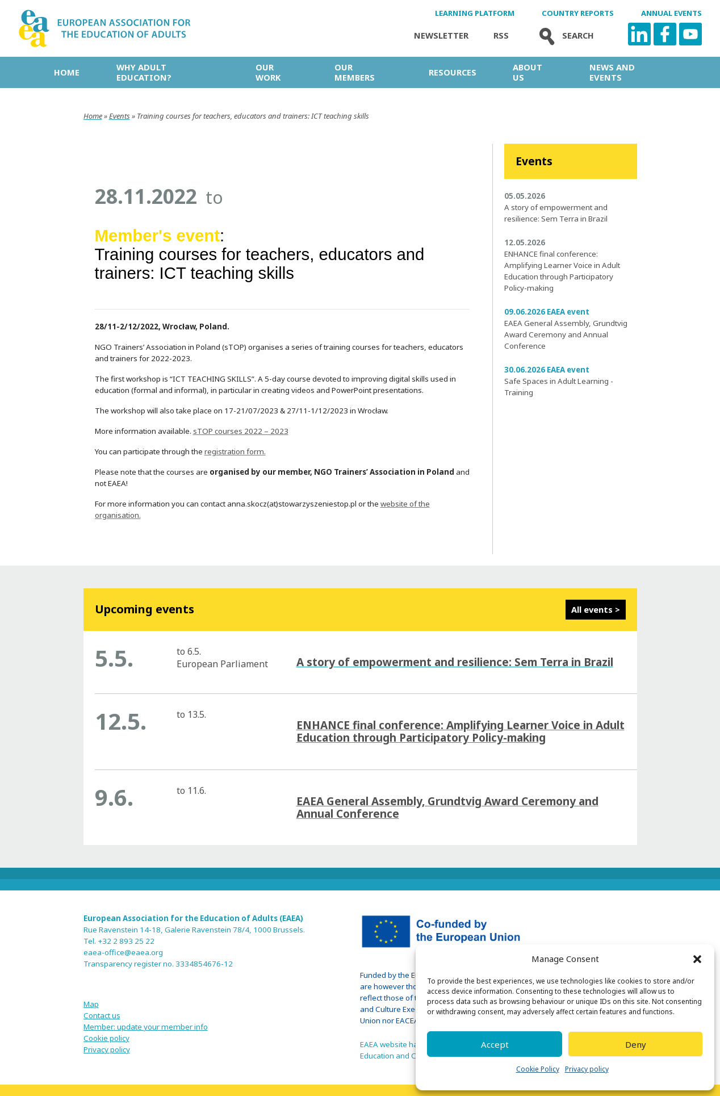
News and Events (612, 72)
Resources (452, 72)
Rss (501, 35)
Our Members (354, 72)
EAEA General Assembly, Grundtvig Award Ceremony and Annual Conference (565, 334)
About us (527, 72)
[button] (697, 959)
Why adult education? (143, 72)
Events (119, 116)
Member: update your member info (145, 1027)
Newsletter (441, 35)
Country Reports (578, 13)
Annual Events (671, 13)
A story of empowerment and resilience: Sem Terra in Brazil (454, 662)
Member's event (157, 235)
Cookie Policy (537, 1069)
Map (91, 1004)
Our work (268, 72)
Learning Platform (474, 13)
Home (66, 72)
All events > (595, 609)
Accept (495, 1044)
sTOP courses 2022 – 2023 (240, 431)
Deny (635, 1044)
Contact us (101, 1015)
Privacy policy (587, 1069)
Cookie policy (106, 1038)
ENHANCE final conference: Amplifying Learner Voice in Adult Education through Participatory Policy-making (460, 731)
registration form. (235, 451)
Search (564, 35)
